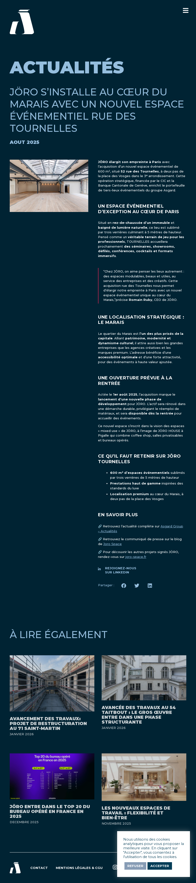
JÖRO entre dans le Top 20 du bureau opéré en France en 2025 (50, 811)
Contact (39, 868)
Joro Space (112, 544)
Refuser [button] (135, 866)
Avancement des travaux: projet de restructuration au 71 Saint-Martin (48, 723)
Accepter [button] (159, 866)
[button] (123, 585)
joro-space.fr (135, 557)
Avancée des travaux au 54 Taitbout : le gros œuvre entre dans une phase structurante (139, 715)
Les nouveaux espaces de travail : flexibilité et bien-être (136, 812)
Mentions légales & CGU (79, 868)
